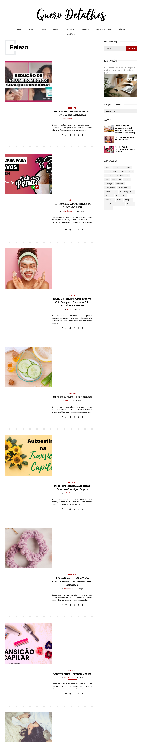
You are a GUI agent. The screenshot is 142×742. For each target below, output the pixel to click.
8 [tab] (126, 717)
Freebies (119, 183)
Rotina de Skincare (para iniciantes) (72, 244)
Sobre (31, 29)
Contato (71, 34)
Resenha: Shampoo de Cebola (71, 479)
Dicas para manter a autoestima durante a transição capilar (72, 304)
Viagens (56, 29)
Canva (43, 29)
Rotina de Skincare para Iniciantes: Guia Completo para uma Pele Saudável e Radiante (72, 187)
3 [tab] (109, 717)
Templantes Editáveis (104, 29)
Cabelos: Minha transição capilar (71, 422)
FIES (107, 179)
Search (131, 48)
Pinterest (109, 195)
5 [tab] (116, 717)
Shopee (128, 200)
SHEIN (119, 200)
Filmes (126, 179)
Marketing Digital (126, 191)
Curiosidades (111, 171)
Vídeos (122, 29)
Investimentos (124, 187)
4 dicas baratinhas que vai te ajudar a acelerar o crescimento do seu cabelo (71, 365)
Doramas (109, 175)
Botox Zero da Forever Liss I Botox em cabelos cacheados (71, 67)
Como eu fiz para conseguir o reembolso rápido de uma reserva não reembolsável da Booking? (126, 129)
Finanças (85, 29)
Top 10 (121, 204)
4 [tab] (112, 717)
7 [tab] (123, 717)
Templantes (110, 204)
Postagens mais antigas (80, 655)
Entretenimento (122, 175)
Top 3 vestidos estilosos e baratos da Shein (125, 138)
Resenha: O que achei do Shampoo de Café (72, 540)
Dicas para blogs (126, 171)
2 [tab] (105, 717)
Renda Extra (120, 195)
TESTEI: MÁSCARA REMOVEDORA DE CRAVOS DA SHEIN (72, 126)
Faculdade (70, 29)
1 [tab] (102, 717)
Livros (108, 191)
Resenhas (109, 200)
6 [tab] (119, 717)
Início (19, 29)
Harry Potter (110, 187)
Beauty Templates (88, 739)
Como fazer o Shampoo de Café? (71, 599)
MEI (115, 191)
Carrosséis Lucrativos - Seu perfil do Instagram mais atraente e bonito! (119, 70)
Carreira (127, 167)
